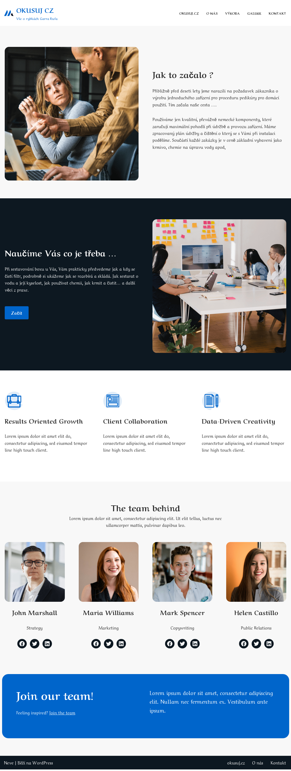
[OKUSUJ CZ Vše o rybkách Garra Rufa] (30, 13)
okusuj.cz (188, 12)
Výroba (232, 12)
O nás (211, 12)
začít (16, 313)
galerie (254, 12)
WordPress (43, 764)
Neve (9, 764)
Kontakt (277, 12)
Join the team (63, 714)
